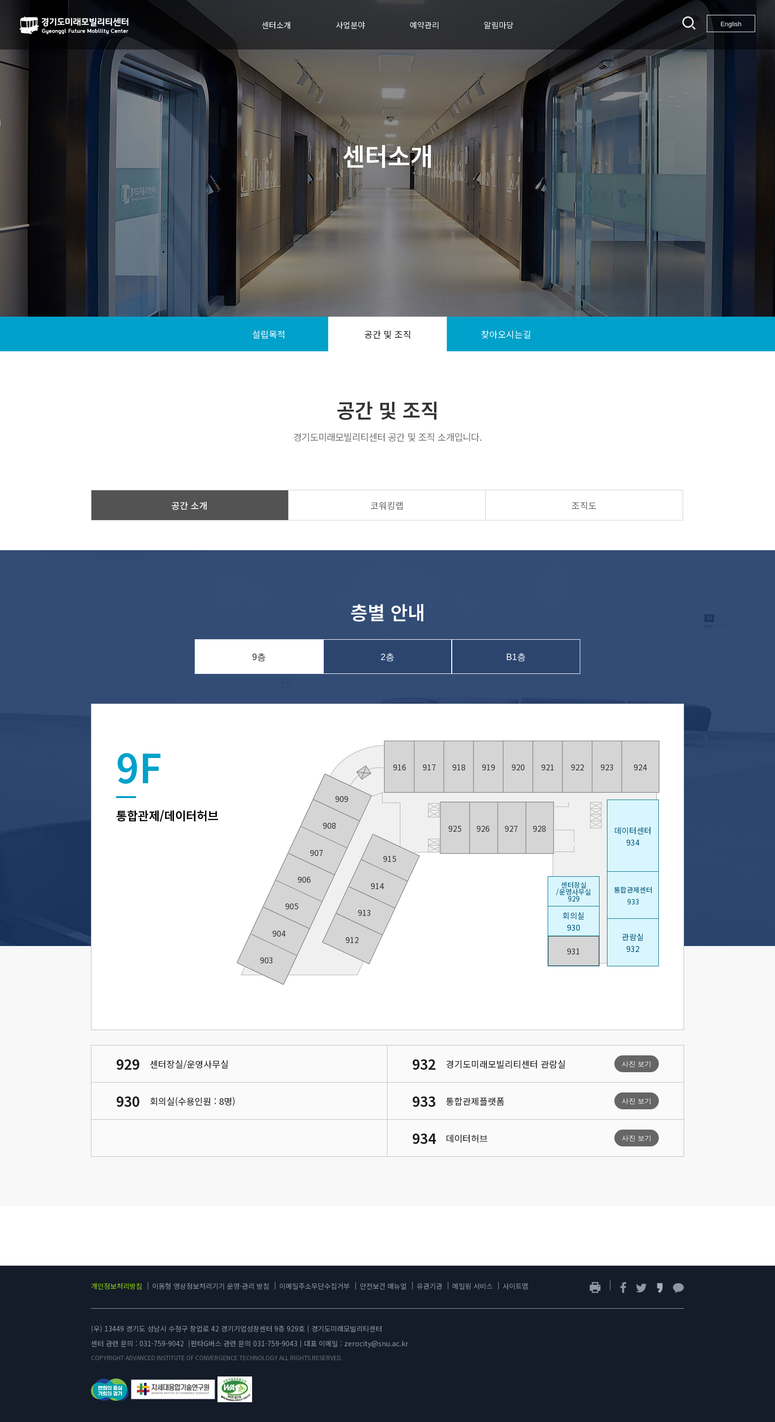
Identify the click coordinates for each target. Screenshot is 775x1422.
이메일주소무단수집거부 (314, 1286)
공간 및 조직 (387, 334)
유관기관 (429, 1286)
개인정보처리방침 (116, 1286)
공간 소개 (190, 505)
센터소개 (276, 25)
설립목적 (269, 334)
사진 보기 (636, 1064)
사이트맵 (515, 1286)
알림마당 (499, 25)
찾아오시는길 (506, 334)
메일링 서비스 (472, 1286)
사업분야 (350, 25)
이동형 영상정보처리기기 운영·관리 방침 (210, 1286)
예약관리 (424, 25)
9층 (259, 657)
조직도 (584, 505)
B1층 (516, 657)
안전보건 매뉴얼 (383, 1286)
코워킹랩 (387, 505)
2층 (387, 657)
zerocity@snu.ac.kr (376, 1343)
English (731, 24)
